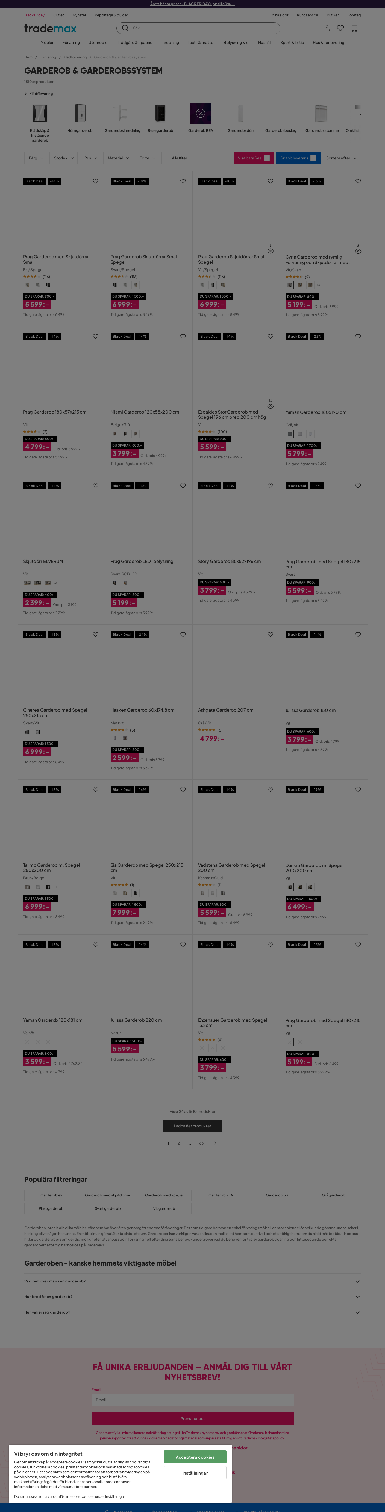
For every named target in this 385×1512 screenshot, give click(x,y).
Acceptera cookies (195, 1457)
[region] (120, 1474)
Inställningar (195, 1472)
